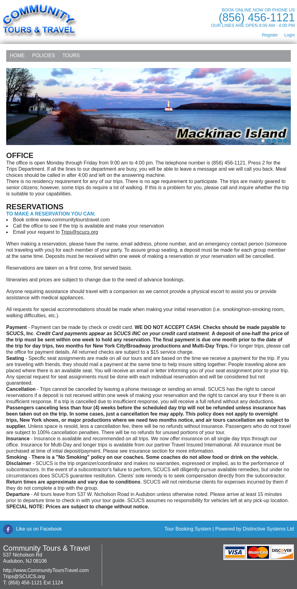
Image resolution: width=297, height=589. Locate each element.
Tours (71, 55)
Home (17, 55)
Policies (43, 55)
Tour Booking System (187, 528)
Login (289, 34)
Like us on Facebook (39, 528)
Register (270, 34)
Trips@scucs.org (79, 232)
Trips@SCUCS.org (24, 576)
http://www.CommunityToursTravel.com (46, 570)
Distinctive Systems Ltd (268, 528)
